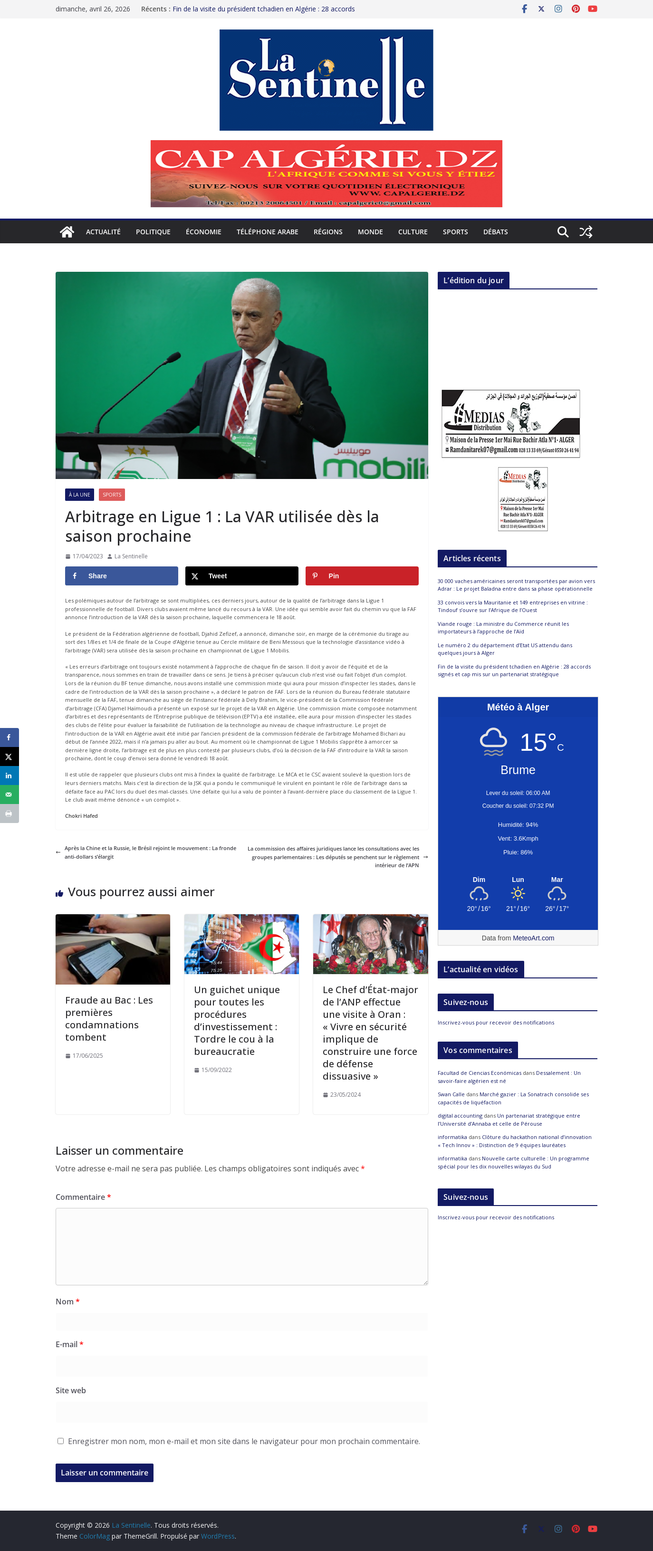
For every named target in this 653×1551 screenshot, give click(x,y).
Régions (328, 231)
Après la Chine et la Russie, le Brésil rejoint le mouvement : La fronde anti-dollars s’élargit (146, 852)
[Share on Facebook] (121, 575)
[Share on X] (241, 575)
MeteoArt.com (533, 938)
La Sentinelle (131, 556)
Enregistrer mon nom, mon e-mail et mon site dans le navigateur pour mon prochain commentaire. (244, 1441)
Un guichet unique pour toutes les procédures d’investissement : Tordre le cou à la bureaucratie (237, 1020)
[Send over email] (9, 794)
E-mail (70, 1344)
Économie (203, 231)
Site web (71, 1390)
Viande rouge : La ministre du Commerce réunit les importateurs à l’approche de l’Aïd (503, 627)
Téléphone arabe (267, 231)
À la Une (79, 494)
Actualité (103, 231)
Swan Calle (451, 1094)
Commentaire (83, 1197)
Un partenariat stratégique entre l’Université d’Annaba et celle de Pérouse (509, 1119)
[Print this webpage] (9, 813)
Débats (495, 231)
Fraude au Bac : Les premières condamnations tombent (109, 1019)
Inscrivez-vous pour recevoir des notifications (496, 1022)
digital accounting (460, 1115)
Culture (413, 231)
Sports (455, 231)
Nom (68, 1301)
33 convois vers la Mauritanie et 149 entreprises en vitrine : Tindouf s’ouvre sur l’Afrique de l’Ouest (513, 606)
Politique (153, 231)
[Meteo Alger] (518, 880)
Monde (370, 231)
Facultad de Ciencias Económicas (479, 1072)
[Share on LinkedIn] (9, 775)
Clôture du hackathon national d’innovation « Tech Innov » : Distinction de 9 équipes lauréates (515, 1141)
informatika (452, 1136)
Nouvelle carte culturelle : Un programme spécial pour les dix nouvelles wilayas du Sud (513, 1162)
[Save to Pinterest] (362, 575)
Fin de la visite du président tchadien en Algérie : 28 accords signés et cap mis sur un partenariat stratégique (264, 11)
